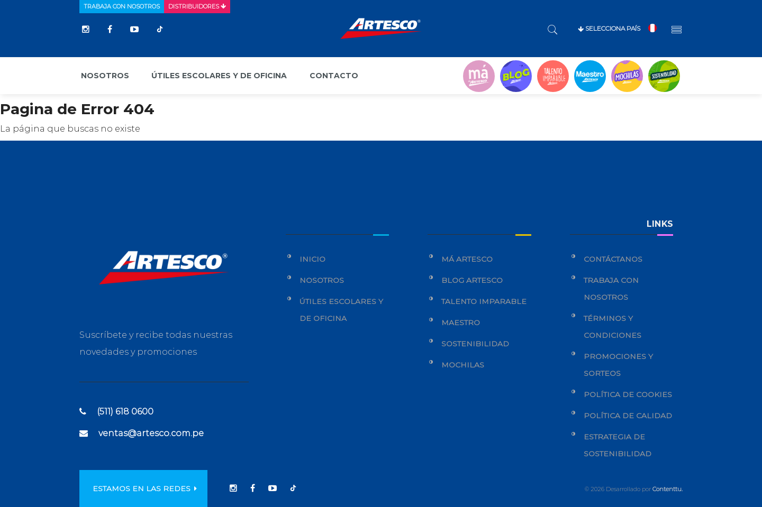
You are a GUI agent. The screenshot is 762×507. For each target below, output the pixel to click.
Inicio (312, 259)
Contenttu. (667, 489)
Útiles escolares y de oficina (219, 75)
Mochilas (462, 365)
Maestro (460, 322)
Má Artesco (467, 259)
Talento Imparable (484, 301)
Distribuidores (197, 6)
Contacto (334, 75)
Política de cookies (628, 394)
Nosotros (105, 75)
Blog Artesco (472, 280)
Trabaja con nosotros (122, 6)
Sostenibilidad (475, 343)
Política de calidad (628, 415)
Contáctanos (613, 259)
